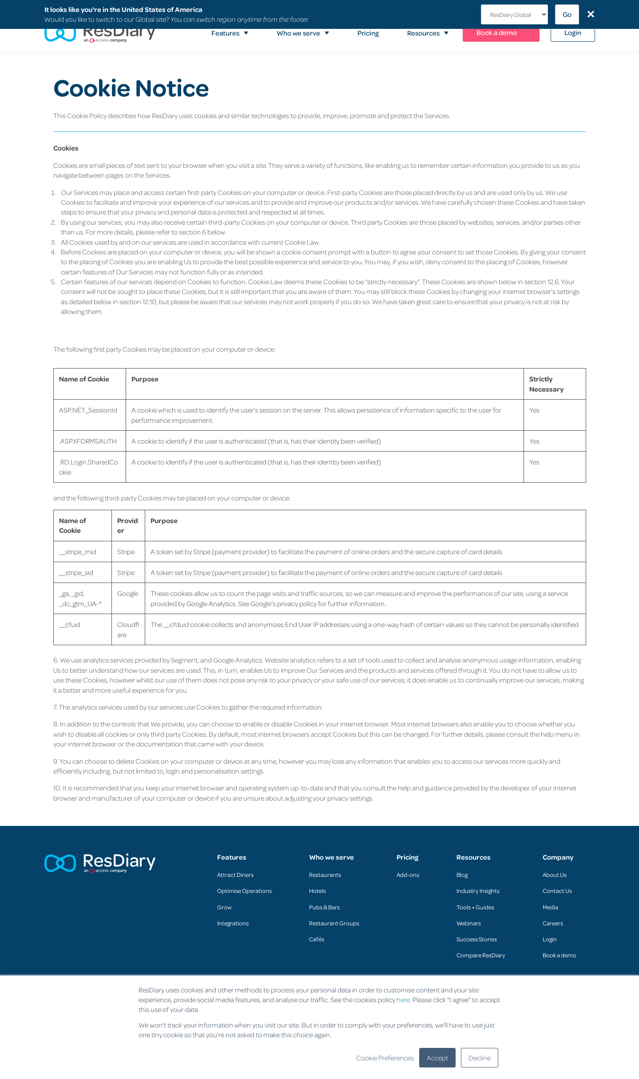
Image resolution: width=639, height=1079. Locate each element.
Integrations (233, 923)
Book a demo (559, 955)
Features (231, 857)
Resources (473, 857)
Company (558, 857)
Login (550, 939)
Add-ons (408, 874)
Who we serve (331, 857)
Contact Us (557, 890)
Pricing (407, 857)
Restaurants (325, 874)
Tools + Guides (475, 907)
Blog (462, 874)
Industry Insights (478, 890)
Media (550, 907)
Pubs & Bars (324, 907)
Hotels (317, 890)
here (403, 999)
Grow (224, 907)
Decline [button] (479, 1057)
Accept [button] (437, 1057)
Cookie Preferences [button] (385, 1057)
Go (567, 14)
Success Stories (476, 939)
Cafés (316, 939)
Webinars (468, 923)
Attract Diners (235, 874)
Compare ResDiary (480, 955)
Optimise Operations (244, 890)
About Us (555, 874)
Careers (553, 923)
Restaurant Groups (334, 923)
